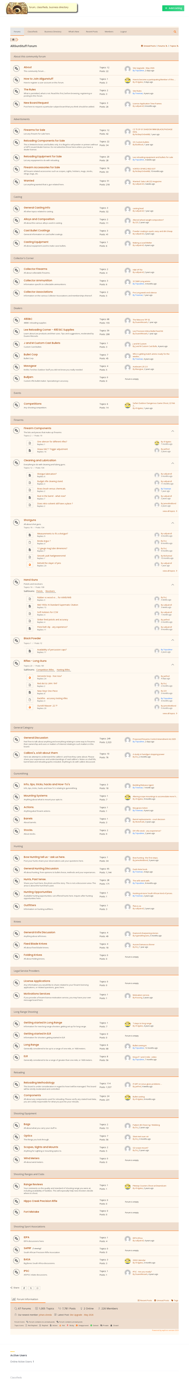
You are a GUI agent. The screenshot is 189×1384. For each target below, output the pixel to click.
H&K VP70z (137, 270)
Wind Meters (31, 1158)
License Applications (37, 981)
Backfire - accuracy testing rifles (52, 698)
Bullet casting (139, 1096)
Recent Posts (92, 31)
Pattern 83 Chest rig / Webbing (146, 1125)
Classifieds (33, 31)
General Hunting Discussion (41, 868)
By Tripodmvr (138, 70)
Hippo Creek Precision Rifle (40, 1201)
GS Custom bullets (141, 142)
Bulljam (28, 377)
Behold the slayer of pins (49, 563)
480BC (28, 319)
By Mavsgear (138, 369)
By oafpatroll (138, 106)
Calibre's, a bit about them (41, 753)
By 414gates (138, 82)
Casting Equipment (36, 242)
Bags (27, 1124)
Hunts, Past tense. (35, 879)
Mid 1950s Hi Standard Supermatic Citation (57, 604)
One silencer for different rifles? (52, 441)
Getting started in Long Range (43, 1022)
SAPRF (27, 1248)
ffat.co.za (137, 906)
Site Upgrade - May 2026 (143, 68)
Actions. (29, 807)
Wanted (29, 180)
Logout (123, 31)
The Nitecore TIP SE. (141, 319)
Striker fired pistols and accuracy (52, 619)
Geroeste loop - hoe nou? (49, 676)
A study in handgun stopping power (148, 754)
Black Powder (32, 638)
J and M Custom (139, 344)
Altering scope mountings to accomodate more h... (155, 796)
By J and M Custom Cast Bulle (145, 346)
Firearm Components (37, 428)
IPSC (26, 1271)
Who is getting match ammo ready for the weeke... (151, 355)
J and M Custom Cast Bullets (42, 343)
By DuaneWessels (140, 322)
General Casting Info (37, 207)
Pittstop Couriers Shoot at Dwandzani (149, 1185)
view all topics (170, 511)
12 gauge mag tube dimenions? (52, 548)
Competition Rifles (45, 669)
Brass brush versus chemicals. (51, 488)
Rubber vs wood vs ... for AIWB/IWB (54, 597)
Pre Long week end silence (145, 292)
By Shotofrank (138, 822)
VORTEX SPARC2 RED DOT (144, 169)
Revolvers (50, 591)
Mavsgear (30, 366)
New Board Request (36, 103)
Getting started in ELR (37, 1033)
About (28, 67)
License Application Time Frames (147, 103)
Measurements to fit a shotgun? (52, 533)
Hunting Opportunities (38, 892)
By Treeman (138, 93)
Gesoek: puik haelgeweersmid (51, 555)
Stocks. (28, 830)
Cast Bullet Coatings (37, 230)
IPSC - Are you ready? (142, 1271)
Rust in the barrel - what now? (51, 496)
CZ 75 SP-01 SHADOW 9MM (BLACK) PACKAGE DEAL (152, 130)
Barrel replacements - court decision (149, 819)
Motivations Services (37, 993)
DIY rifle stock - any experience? (147, 831)
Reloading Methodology (39, 1082)
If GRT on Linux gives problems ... (147, 1084)
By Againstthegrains (141, 935)
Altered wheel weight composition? (148, 220)
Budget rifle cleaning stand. (50, 481)
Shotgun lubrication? (47, 473)
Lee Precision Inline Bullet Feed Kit (148, 331)
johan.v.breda (45, 1314)
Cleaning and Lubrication (40, 460)
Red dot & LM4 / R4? (47, 683)
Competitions (32, 403)
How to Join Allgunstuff (38, 79)
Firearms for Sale (34, 130)
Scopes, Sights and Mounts (41, 1147)
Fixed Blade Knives (35, 943)
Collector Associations (38, 292)
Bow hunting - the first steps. (145, 858)
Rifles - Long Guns (35, 661)
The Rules (30, 89)
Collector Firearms (35, 269)
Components (32, 1095)
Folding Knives (33, 955)
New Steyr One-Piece (47, 690)
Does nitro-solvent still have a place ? (55, 503)
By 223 (135, 222)
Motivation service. (141, 995)
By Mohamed (166, 556)
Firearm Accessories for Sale (42, 167)
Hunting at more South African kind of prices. (153, 893)
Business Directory (53, 31)
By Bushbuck (138, 144)
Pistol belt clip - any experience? (52, 626)
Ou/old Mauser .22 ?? (47, 705)
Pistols (40, 591)
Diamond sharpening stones (145, 933)
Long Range (31, 1044)
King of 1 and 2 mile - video (145, 1057)
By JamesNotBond (168, 503)
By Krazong (137, 997)
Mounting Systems (35, 795)
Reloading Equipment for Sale (43, 156)
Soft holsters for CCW (47, 612)
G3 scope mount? (140, 1148)
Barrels (28, 818)
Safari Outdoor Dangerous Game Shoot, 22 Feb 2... (154, 404)
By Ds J (164, 541)
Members (109, 31)
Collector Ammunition (38, 280)
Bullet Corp (31, 354)
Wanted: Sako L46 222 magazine (147, 181)
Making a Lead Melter (142, 243)
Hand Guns (31, 580)
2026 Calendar (139, 1260)
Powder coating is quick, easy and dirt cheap (152, 231)
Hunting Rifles (64, 669)
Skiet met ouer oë (141, 1136)
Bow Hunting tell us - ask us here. (44, 857)
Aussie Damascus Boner (144, 944)
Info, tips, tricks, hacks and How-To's (47, 784)
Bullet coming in (140, 1045)
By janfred (165, 449)
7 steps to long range (142, 1023)
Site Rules (137, 91)
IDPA (26, 1237)
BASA (27, 1259)
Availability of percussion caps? (52, 649)
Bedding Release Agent (143, 785)
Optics (28, 1135)
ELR (26, 1056)
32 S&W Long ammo (141, 281)
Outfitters (30, 905)
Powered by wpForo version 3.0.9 (165, 1330)
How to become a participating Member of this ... (154, 79)
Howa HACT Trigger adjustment (52, 449)
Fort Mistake (31, 1212)
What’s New (74, 31)
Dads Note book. (140, 869)
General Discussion (36, 737)
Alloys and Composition (39, 219)
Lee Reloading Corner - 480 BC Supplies (49, 329)
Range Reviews (33, 1184)
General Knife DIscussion (39, 932)
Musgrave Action (140, 808)
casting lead (138, 208)
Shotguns (30, 520)
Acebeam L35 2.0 (140, 366)
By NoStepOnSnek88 (141, 134)
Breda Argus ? (43, 541)
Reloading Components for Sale (44, 140)
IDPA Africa (137, 1238)
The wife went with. (141, 880)
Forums (17, 31)
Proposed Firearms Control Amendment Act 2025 (154, 739)
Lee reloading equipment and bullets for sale (153, 157)
